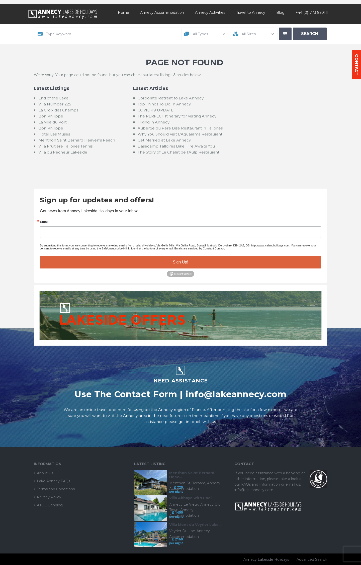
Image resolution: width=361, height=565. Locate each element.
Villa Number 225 (54, 104)
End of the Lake (53, 98)
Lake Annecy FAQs (53, 481)
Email (44, 221)
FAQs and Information (261, 484)
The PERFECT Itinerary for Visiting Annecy (177, 116)
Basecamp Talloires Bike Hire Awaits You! (177, 146)
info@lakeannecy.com (236, 394)
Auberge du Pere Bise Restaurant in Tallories (180, 128)
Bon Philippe (50, 116)
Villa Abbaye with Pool (190, 498)
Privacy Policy (49, 497)
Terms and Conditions (56, 489)
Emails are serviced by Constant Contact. (199, 248)
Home (123, 12)
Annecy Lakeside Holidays (266, 559)
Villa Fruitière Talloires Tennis (65, 146)
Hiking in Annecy (153, 122)
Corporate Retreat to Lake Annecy (171, 98)
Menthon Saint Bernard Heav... (191, 475)
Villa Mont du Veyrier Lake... (195, 525)
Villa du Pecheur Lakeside (62, 152)
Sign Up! (180, 262)
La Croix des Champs (58, 110)
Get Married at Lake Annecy (164, 140)
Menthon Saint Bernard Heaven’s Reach (76, 140)
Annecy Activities (210, 12)
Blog (280, 12)
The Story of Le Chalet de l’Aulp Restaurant (178, 152)
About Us (45, 473)
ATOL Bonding (50, 505)
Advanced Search (312, 559)
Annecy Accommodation (162, 12)
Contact (356, 64)
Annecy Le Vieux (184, 504)
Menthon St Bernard (187, 483)
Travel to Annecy (250, 12)
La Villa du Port (52, 122)
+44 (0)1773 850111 (312, 12)
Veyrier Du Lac (182, 531)
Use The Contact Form (125, 394)
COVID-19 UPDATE (155, 110)
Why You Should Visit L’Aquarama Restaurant (180, 134)
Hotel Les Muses (54, 134)
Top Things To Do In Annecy (164, 104)
